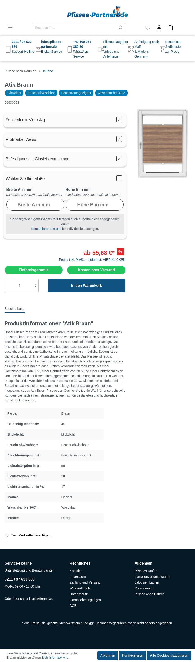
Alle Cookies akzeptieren (169, 655)
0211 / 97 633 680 (20, 579)
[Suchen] (120, 27)
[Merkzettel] (147, 27)
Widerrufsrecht (80, 588)
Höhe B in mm (78, 189)
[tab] (15, 308)
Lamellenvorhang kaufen (152, 576)
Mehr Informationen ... (55, 657)
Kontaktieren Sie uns (46, 229)
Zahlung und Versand (85, 582)
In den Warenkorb (86, 285)
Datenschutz (79, 594)
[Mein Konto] (159, 27)
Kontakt (75, 571)
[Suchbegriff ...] (74, 27)
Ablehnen (107, 655)
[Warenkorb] (177, 27)
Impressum (78, 576)
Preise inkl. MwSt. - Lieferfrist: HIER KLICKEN (92, 260)
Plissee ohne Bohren (150, 594)
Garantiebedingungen (85, 600)
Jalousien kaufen (147, 582)
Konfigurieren (132, 655)
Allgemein (143, 563)
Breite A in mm (19, 189)
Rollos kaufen (144, 588)
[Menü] (10, 27)
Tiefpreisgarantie (34, 270)
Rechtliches (80, 563)
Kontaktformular (40, 599)
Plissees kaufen (146, 571)
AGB (73, 605)
